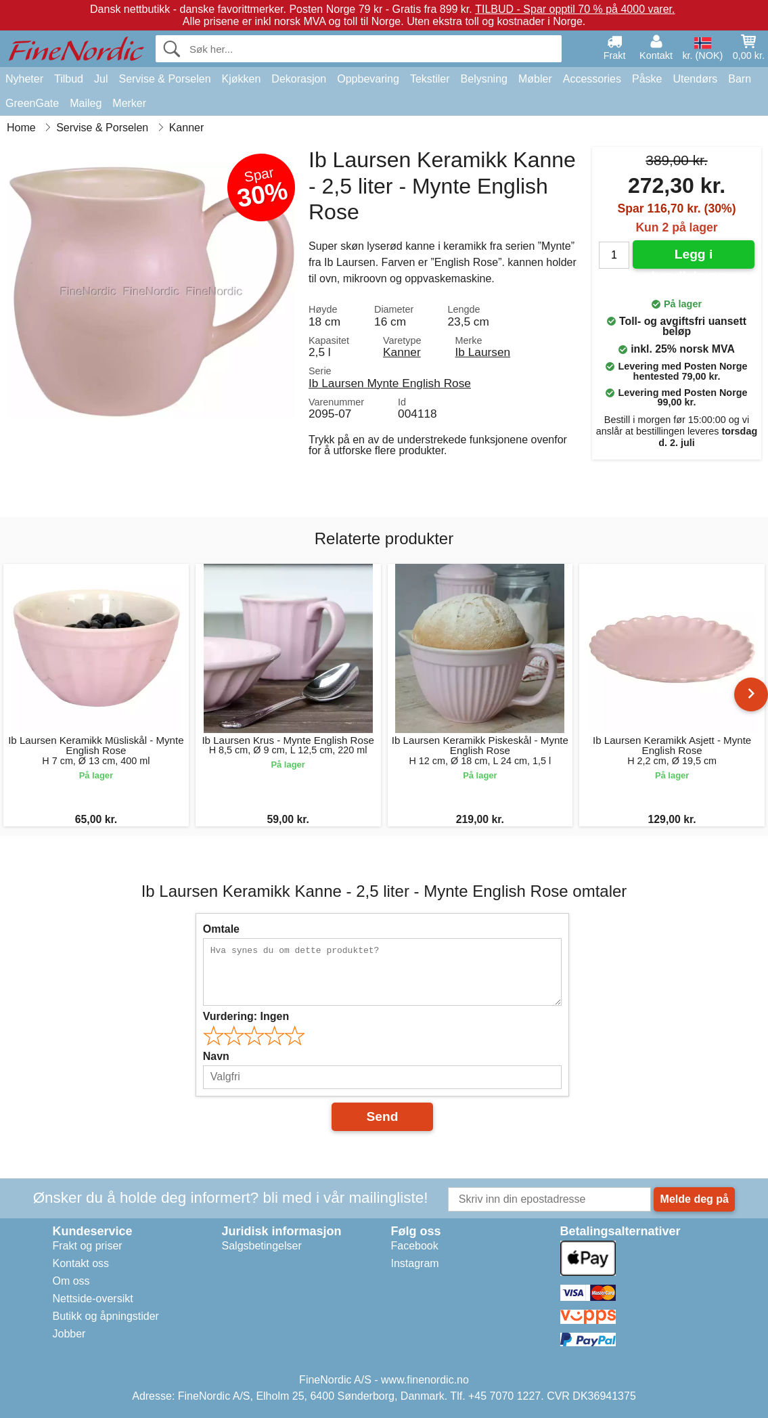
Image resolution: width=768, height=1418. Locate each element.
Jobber (69, 1333)
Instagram (415, 1263)
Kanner (402, 352)
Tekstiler (430, 79)
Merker (129, 103)
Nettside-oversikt (93, 1298)
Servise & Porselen (164, 79)
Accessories (592, 79)
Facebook (414, 1245)
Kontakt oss (81, 1263)
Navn (216, 1056)
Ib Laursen (483, 352)
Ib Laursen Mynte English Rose (390, 383)
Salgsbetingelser (262, 1245)
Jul (101, 79)
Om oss (71, 1281)
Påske (647, 79)
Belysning (484, 79)
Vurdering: (246, 1016)
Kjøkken (241, 79)
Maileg (85, 103)
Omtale (221, 929)
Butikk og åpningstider (106, 1316)
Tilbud (68, 79)
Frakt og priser (87, 1245)
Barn (739, 79)
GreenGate (32, 103)
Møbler (535, 79)
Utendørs (695, 79)
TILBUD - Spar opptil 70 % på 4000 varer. (575, 9)
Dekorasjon (298, 79)
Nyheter (24, 79)
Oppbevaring (368, 79)
